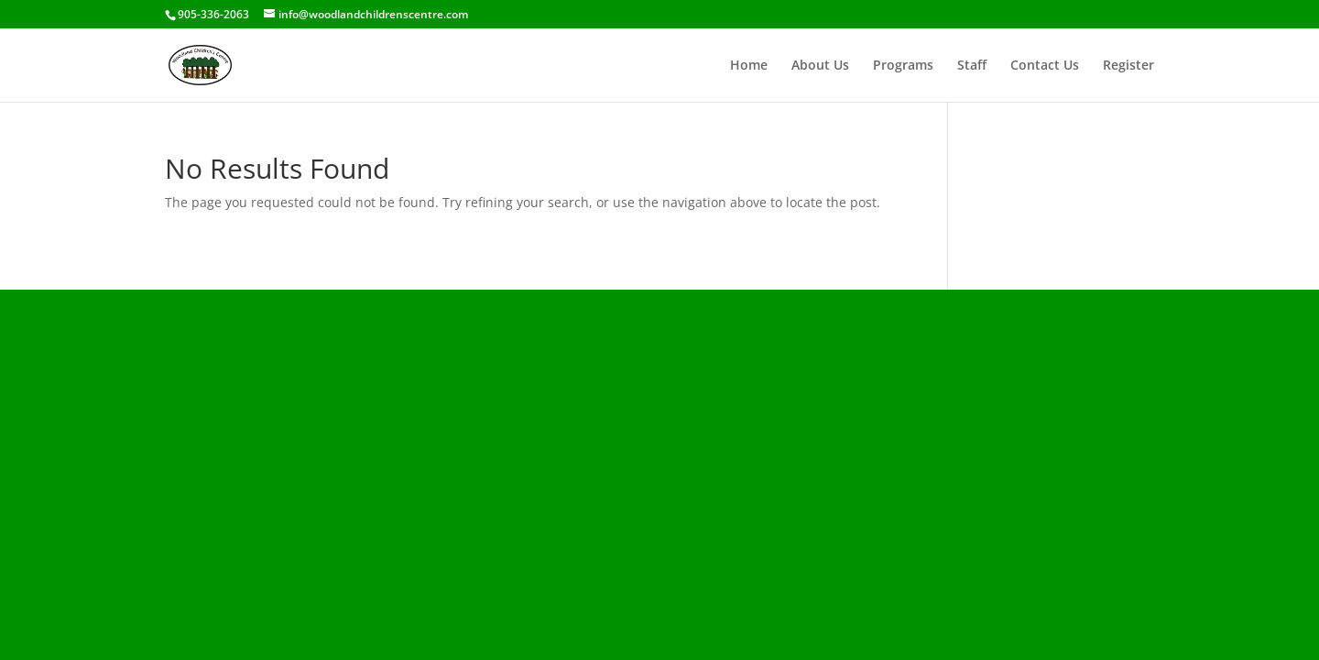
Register (1128, 66)
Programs (903, 66)
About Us (820, 66)
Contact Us (1044, 66)
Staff (972, 66)
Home (749, 66)
